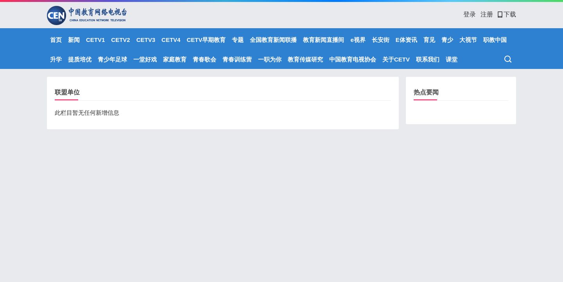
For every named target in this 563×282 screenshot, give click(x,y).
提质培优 (79, 59)
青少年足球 (112, 59)
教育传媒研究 (305, 59)
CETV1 (95, 39)
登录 (469, 14)
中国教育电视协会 (352, 59)
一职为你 (270, 59)
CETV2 (120, 39)
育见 (429, 39)
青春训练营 (237, 59)
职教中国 (495, 39)
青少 (447, 39)
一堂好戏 (145, 59)
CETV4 (170, 39)
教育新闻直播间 (323, 39)
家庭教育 (174, 59)
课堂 (451, 59)
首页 (56, 39)
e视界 (357, 39)
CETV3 (145, 39)
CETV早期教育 (206, 39)
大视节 (468, 39)
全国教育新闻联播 (273, 39)
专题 (238, 39)
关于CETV (396, 59)
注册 (487, 14)
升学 (56, 59)
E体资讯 (406, 39)
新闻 (74, 39)
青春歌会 (204, 59)
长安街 (380, 39)
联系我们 (427, 59)
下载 (507, 14)
